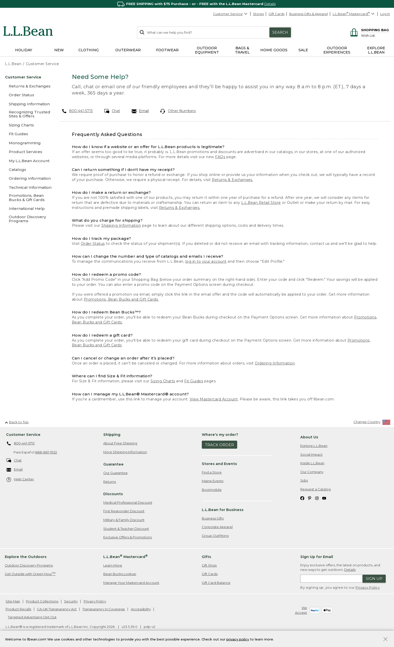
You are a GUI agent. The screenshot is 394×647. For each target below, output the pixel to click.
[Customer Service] (27, 77)
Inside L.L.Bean (312, 463)
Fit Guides (193, 381)
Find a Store (212, 472)
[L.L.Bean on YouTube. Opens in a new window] (324, 497)
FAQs (220, 157)
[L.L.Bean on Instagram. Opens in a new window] (317, 497)
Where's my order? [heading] (220, 434)
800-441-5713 (77, 111)
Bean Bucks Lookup (119, 574)
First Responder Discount (123, 511)
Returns (109, 482)
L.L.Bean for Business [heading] (222, 509)
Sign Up (374, 578)
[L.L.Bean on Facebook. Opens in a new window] (302, 497)
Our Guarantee (115, 473)
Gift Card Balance (216, 583)
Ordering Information (275, 363)
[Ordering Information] (27, 178)
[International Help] (27, 208)
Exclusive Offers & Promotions (127, 537)
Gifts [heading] (206, 556)
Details (270, 4)
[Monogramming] (27, 142)
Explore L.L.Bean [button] (376, 50)
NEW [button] (59, 50)
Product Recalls (18, 609)
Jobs (304, 480)
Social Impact (311, 454)
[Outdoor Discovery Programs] (27, 219)
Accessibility (141, 609)
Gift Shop (209, 565)
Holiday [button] (23, 50)
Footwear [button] (167, 50)
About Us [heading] (309, 437)
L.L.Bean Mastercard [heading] (125, 556)
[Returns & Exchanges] (27, 86)
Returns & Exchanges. (232, 179)
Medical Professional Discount (127, 502)
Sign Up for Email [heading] (316, 556)
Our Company (311, 472)
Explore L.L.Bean (313, 446)
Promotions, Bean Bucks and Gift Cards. (121, 299)
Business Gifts (213, 518)
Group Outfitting (215, 536)
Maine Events (212, 481)
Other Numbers (178, 111)
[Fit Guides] (27, 133)
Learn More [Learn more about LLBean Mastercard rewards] (112, 565)
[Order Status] (27, 94)
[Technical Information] (27, 187)
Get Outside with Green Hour (30, 574)
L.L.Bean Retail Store (261, 202)
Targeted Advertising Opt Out (32, 617)
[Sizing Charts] (27, 125)
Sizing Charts (163, 381)
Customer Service (230, 14)
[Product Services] (27, 151)
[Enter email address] (331, 579)
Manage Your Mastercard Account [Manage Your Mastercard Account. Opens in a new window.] (131, 583)
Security (71, 601)
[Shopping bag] (369, 30)
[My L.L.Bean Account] (27, 160)
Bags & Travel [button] (242, 50)
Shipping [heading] (111, 434)
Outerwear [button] (128, 50)
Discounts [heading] (113, 494)
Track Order (219, 444)
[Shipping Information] (27, 104)
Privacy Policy (368, 587)
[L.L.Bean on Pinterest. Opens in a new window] (310, 497)
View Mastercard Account (214, 399)
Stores (258, 14)
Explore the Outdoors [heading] (25, 556)
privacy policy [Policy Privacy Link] (237, 640)
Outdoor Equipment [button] (207, 50)
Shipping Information (121, 225)
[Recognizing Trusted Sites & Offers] (27, 114)
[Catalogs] (27, 169)
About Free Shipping (120, 443)
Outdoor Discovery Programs (29, 565)
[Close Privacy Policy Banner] (385, 641)
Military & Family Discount (123, 520)
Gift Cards (276, 14)
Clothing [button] (88, 50)
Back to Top (17, 422)
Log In (385, 14)
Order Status (93, 243)
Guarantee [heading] (113, 464)
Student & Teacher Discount (126, 529)
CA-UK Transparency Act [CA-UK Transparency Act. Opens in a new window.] (57, 609)
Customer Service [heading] (23, 434)
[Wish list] (375, 35)
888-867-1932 (46, 452)
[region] (197, 4)
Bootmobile (212, 490)
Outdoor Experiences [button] (336, 50)
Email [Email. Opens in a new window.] (140, 111)
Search (280, 32)
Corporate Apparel (217, 527)
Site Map (13, 601)
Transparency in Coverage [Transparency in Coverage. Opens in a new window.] (103, 609)
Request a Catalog (315, 489)
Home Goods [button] (273, 50)
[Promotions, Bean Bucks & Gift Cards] (27, 198)
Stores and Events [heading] (219, 463)
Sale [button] (303, 50)
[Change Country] (372, 423)
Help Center (20, 479)
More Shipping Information (125, 452)
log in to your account (206, 261)
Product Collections (42, 601)
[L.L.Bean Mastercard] (354, 14)
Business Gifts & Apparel (308, 14)
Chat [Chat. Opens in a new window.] (112, 111)
